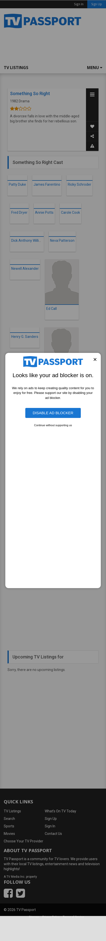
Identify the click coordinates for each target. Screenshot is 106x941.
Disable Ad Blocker (53, 413)
